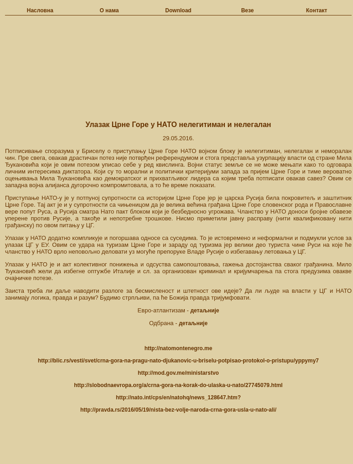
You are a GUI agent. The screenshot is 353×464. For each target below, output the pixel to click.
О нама (109, 10)
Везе (247, 10)
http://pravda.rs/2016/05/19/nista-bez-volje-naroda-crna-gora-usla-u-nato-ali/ (178, 410)
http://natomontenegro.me (179, 348)
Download (178, 10)
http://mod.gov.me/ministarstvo (178, 373)
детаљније (204, 310)
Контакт (316, 10)
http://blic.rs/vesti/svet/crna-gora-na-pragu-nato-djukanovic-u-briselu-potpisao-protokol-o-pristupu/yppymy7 (178, 360)
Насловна (40, 10)
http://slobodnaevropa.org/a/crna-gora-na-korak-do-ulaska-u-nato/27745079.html (178, 385)
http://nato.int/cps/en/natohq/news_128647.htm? (178, 397)
